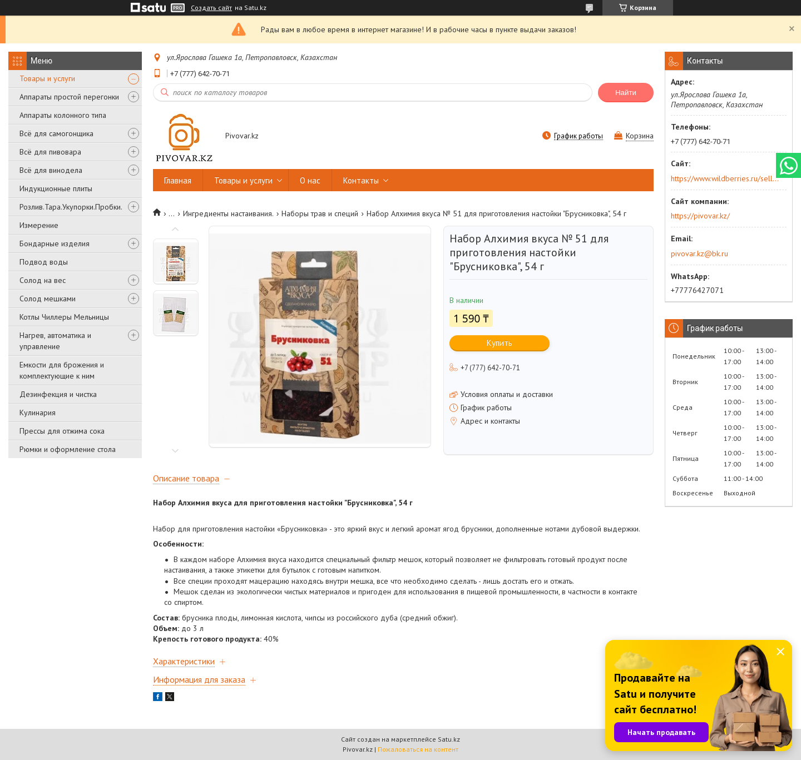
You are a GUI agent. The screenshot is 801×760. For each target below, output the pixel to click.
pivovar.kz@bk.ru (699, 254)
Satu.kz (449, 739)
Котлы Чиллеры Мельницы (64, 317)
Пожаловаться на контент (418, 749)
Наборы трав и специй (319, 213)
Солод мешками (47, 299)
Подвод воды (43, 262)
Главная (177, 180)
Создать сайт (211, 8)
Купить (499, 342)
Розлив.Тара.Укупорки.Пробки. (70, 207)
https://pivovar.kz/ (700, 216)
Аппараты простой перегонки (69, 97)
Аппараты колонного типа (62, 115)
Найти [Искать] (625, 92)
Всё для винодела (50, 170)
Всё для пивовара (50, 152)
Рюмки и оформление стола (67, 449)
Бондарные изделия (54, 244)
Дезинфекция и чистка (58, 394)
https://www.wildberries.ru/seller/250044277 (725, 178)
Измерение (38, 225)
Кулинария (37, 413)
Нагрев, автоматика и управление (55, 340)
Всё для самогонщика (56, 133)
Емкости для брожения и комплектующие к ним (61, 370)
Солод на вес (42, 280)
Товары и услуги (47, 78)
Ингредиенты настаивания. (228, 213)
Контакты (361, 180)
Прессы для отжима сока (62, 431)
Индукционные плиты (55, 188)
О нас (310, 180)
